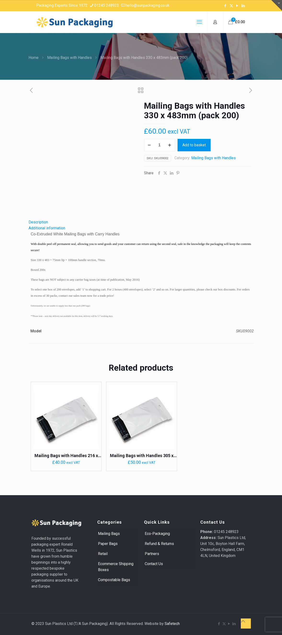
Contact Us (154, 563)
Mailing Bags (109, 533)
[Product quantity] (159, 145)
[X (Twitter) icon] (231, 6)
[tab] (141, 222)
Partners (152, 553)
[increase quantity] (170, 145)
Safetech (172, 623)
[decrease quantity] (149, 145)
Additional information (47, 228)
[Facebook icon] (225, 6)
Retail (103, 553)
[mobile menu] (199, 22)
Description (38, 222)
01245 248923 (226, 531)
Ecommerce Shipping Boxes (115, 566)
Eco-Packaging (157, 533)
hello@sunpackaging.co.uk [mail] (147, 5)
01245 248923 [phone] (106, 5)
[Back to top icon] (246, 623)
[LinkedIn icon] (243, 6)
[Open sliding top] (276, 5)
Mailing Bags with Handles (69, 57)
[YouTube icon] (237, 6)
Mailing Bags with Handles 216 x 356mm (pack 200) (66, 456)
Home (34, 57)
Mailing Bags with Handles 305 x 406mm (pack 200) (141, 456)
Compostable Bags (114, 580)
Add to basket (194, 145)
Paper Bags (108, 543)
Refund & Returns (159, 543)
